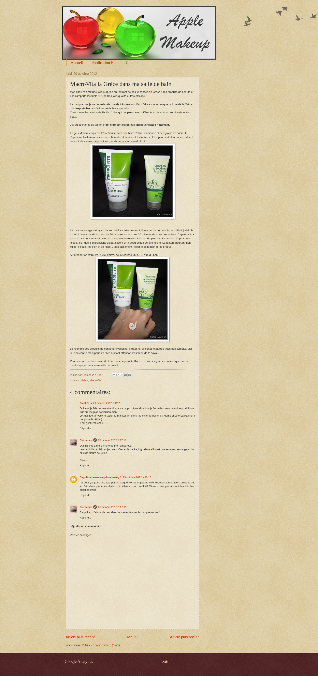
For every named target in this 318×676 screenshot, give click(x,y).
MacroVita (95, 380)
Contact (132, 62)
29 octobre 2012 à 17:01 (112, 507)
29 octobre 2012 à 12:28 (107, 403)
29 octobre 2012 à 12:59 (112, 440)
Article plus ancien (185, 637)
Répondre (85, 428)
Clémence (86, 440)
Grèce (84, 380)
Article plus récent (80, 637)
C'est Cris (86, 403)
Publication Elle (104, 62)
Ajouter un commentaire (86, 526)
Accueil (77, 62)
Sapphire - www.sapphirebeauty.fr (101, 477)
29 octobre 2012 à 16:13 (137, 477)
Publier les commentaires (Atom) (101, 645)
